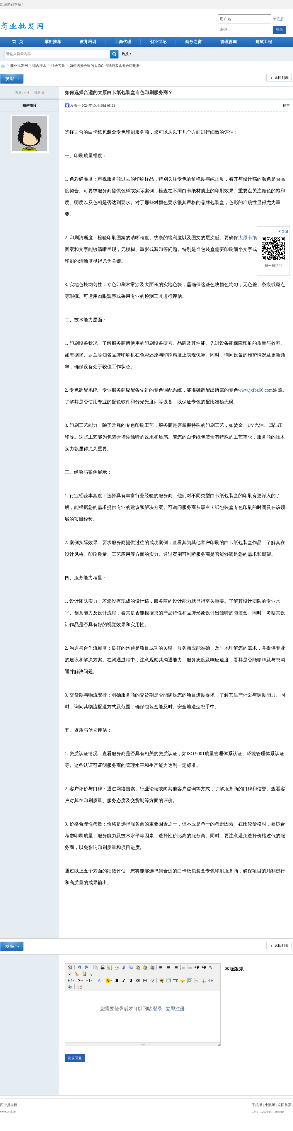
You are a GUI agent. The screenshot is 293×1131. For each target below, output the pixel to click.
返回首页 (284, 1105)
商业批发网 (19, 66)
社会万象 (58, 66)
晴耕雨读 (30, 105)
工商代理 (123, 42)
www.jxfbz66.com (255, 390)
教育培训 (88, 42)
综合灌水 (39, 66)
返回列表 (279, 78)
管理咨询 (228, 42)
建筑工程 (263, 42)
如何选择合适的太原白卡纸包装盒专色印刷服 (104, 66)
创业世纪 (158, 42)
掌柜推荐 (53, 42)
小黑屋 (270, 1105)
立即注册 (175, 1008)
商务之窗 (193, 42)
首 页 (17, 42)
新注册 (278, 19)
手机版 (257, 1105)
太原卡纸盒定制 (254, 237)
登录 (157, 1008)
